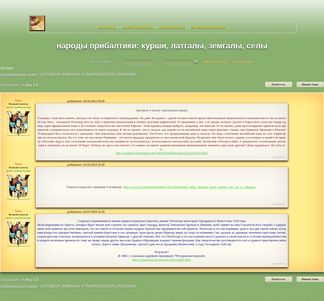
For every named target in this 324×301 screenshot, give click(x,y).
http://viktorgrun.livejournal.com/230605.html (161, 259)
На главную (107, 27)
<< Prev (26, 85)
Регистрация (242, 61)
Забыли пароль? (215, 61)
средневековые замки (18, 74)
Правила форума (172, 27)
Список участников (137, 27)
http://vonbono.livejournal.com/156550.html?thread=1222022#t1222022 (162, 153)
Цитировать (279, 156)
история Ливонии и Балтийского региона (87, 74)
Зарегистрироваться (208, 27)
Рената (18, 100)
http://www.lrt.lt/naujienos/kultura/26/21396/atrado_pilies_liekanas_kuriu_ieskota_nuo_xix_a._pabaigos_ (190, 187)
